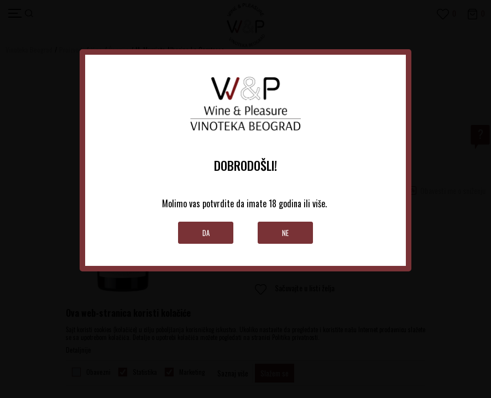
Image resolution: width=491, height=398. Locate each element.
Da (206, 232)
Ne (285, 232)
